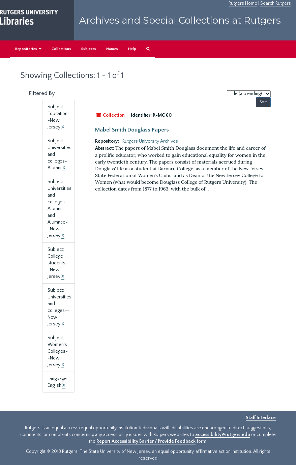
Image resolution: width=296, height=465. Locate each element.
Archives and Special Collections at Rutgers (180, 20)
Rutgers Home (243, 3)
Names (112, 49)
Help (132, 49)
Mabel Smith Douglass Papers (132, 130)
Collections (61, 49)
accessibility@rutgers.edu (222, 434)
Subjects (88, 49)
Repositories (28, 49)
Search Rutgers (275, 3)
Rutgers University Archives (150, 141)
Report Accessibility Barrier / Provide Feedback (146, 441)
